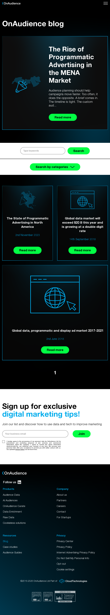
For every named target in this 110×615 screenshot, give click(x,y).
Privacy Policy (64, 546)
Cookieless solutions (14, 522)
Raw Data (8, 517)
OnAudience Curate (14, 505)
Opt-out (61, 563)
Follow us (12, 482)
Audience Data (11, 494)
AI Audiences (10, 500)
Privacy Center (65, 541)
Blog (5, 541)
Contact (61, 511)
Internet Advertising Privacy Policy (76, 552)
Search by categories (55, 167)
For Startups (64, 517)
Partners (61, 500)
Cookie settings (65, 569)
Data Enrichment (12, 511)
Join (81, 434)
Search (78, 151)
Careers (61, 505)
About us (62, 494)
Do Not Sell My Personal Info (73, 558)
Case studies (10, 546)
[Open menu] (105, 3)
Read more (27, 250)
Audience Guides (12, 552)
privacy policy (19, 449)
